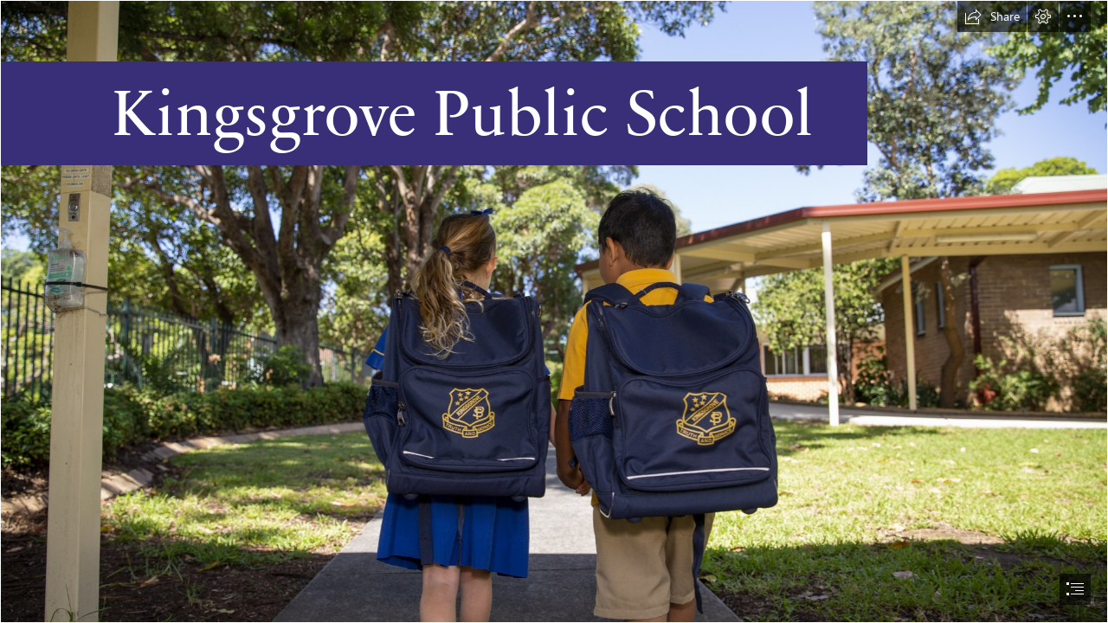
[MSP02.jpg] (554, 311)
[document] (554, 311)
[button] (992, 16)
